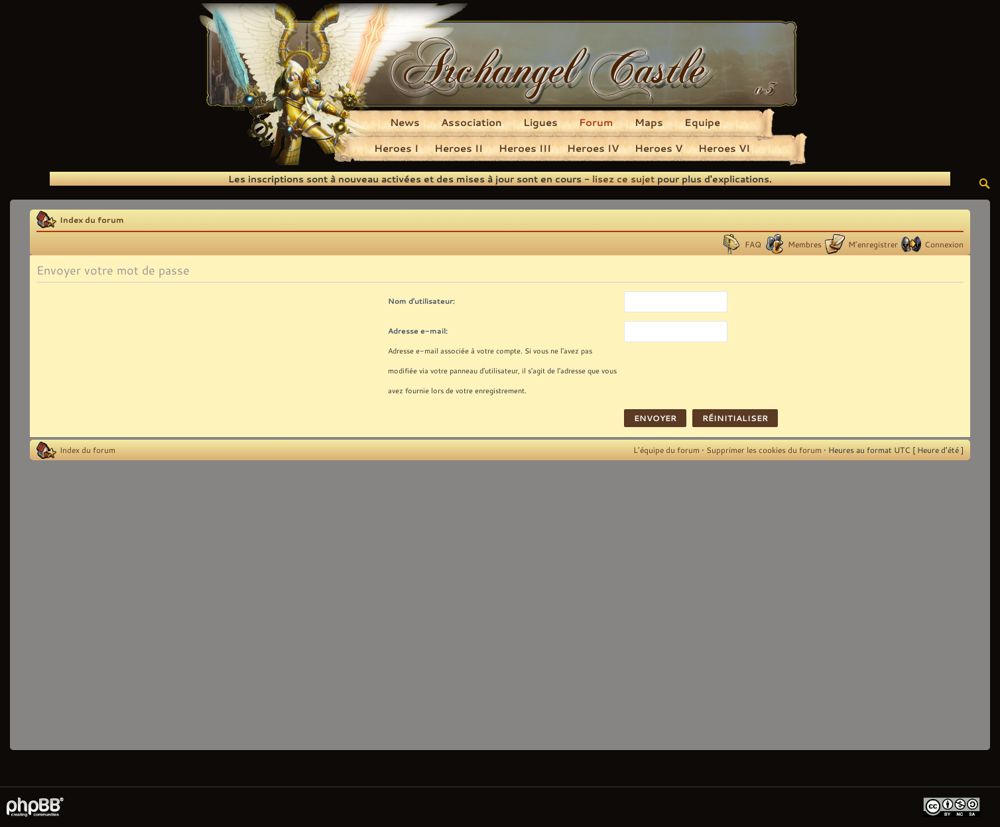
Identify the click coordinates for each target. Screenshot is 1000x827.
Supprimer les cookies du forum (764, 449)
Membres (805, 244)
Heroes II (458, 148)
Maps (649, 122)
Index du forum (92, 219)
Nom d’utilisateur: (421, 301)
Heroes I (396, 148)
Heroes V (658, 148)
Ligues (540, 122)
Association (471, 122)
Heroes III (525, 148)
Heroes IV (593, 148)
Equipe (702, 122)
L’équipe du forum (666, 449)
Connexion (944, 244)
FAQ (753, 244)
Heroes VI (724, 148)
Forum (596, 122)
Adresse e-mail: (418, 331)
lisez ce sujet (623, 178)
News (405, 122)
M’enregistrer (873, 244)
